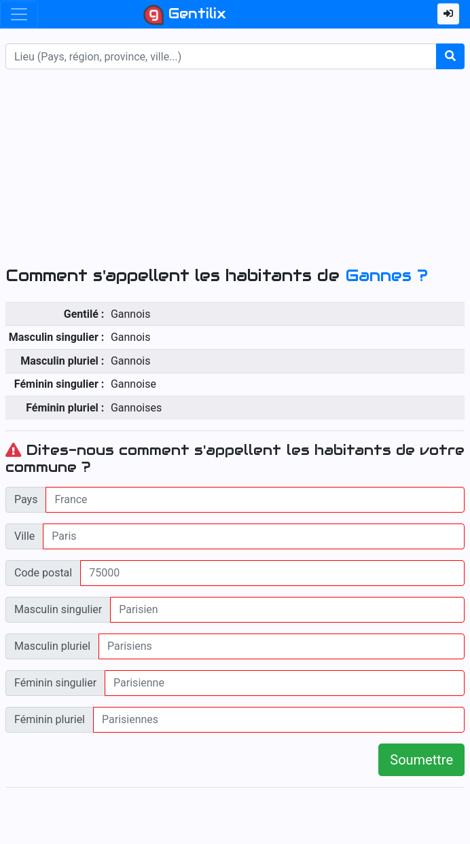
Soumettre (421, 760)
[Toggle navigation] (19, 14)
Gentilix (184, 15)
